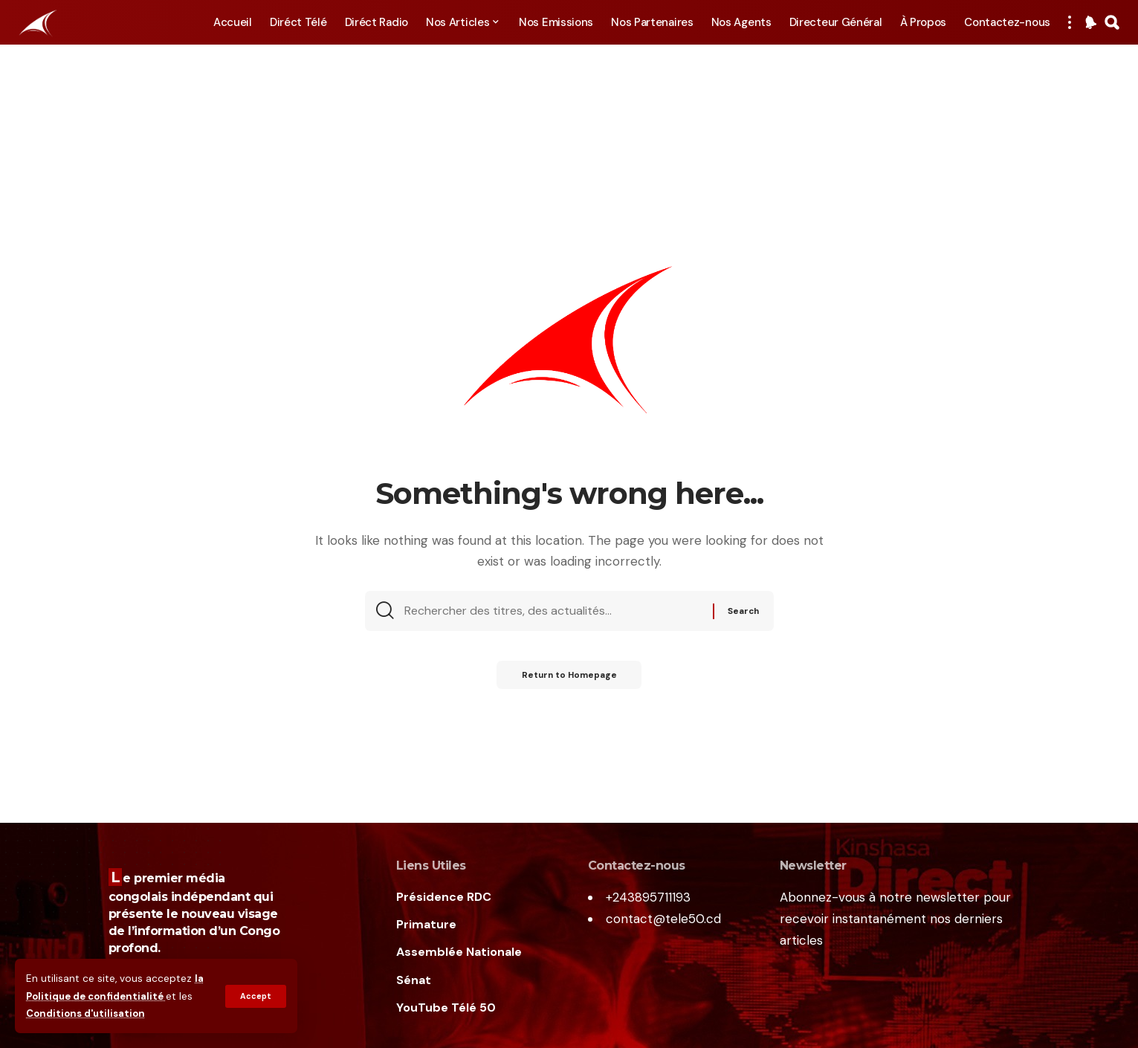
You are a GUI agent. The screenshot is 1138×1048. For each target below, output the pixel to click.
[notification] (1090, 22)
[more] (1069, 22)
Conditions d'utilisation (88, 1013)
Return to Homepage (569, 679)
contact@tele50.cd (663, 918)
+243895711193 (648, 897)
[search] (1112, 22)
